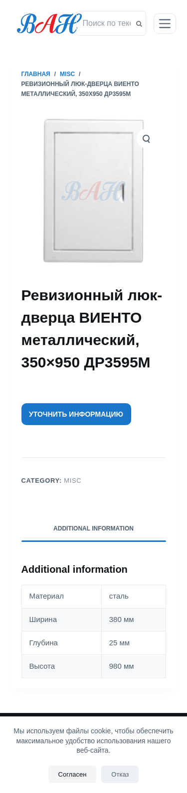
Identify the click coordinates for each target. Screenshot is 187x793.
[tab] (93, 529)
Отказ (120, 774)
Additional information (93, 528)
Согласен (72, 774)
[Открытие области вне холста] (165, 23)
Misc (72, 480)
